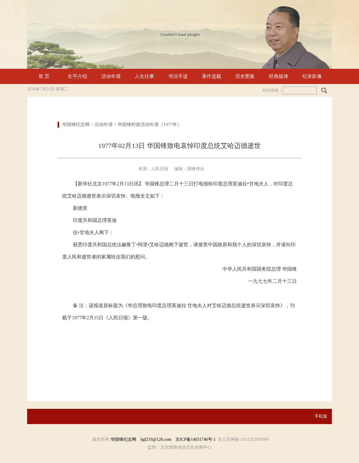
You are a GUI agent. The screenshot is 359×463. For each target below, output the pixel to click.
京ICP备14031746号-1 (195, 439)
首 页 (43, 76)
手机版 (321, 416)
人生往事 (144, 76)
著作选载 (211, 76)
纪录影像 (312, 76)
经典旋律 (278, 76)
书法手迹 (178, 76)
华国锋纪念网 (76, 124)
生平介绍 (77, 76)
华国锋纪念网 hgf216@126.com (143, 439)
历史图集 (245, 76)
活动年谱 (111, 76)
